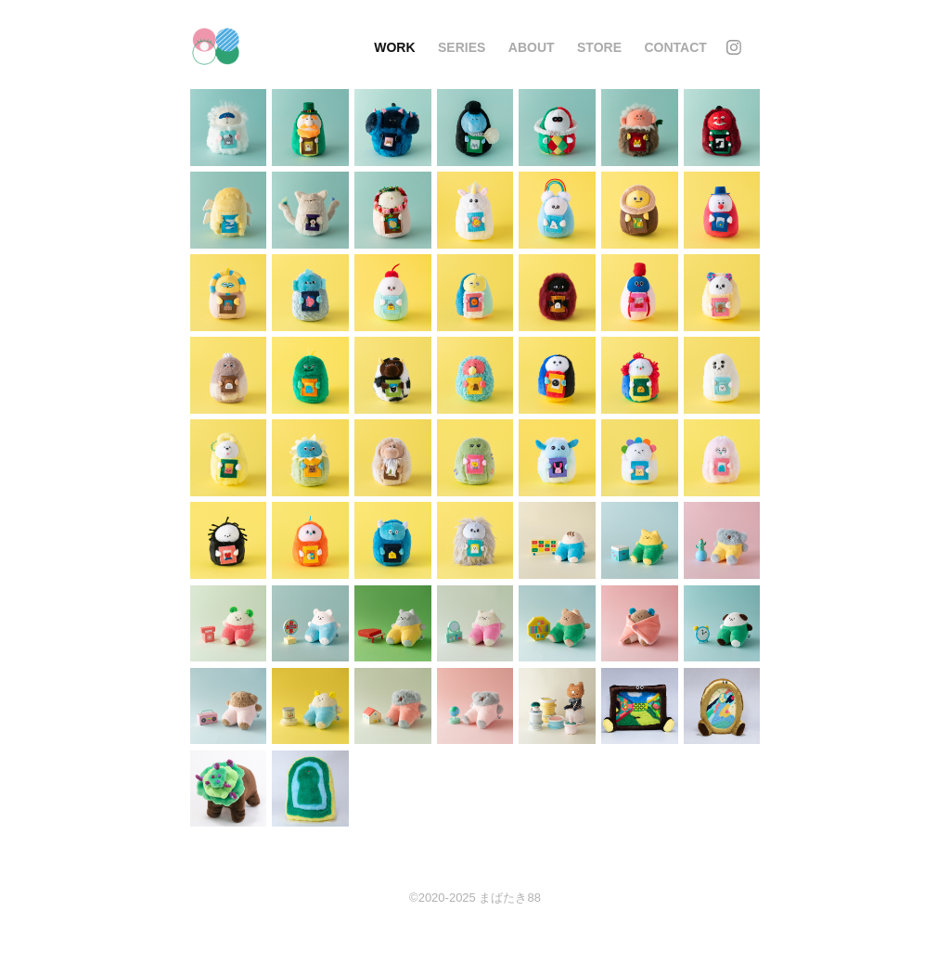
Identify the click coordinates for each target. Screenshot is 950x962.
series (461, 47)
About (531, 47)
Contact (675, 47)
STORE (599, 47)
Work (394, 47)
